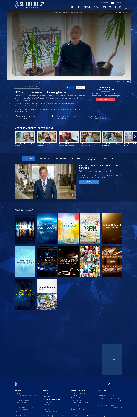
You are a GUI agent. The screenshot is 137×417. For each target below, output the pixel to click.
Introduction (47, 401)
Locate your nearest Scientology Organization (29, 117)
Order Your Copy (105, 99)
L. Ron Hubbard (102, 394)
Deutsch (35, 415)
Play (89, 182)
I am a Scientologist (22, 408)
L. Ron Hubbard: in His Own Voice (26, 394)
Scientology (101, 392)
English (18, 415)
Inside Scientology (22, 397)
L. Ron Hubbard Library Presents (26, 406)
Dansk (26, 415)
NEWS (104, 7)
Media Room (47, 406)
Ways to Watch (48, 403)
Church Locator (115, 394)
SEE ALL (112, 360)
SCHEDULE (87, 7)
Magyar (103, 415)
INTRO (73, 7)
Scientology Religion (116, 399)
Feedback (46, 408)
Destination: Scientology (23, 399)
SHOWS (96, 7)
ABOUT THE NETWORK (51, 398)
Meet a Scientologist (22, 401)
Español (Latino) (61, 415)
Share (70, 88)
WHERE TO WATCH (77, 389)
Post (80, 88)
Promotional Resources (50, 410)
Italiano (111, 415)
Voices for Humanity (22, 404)
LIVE (79, 7)
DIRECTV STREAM (77, 394)
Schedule (46, 392)
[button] (135, 136)
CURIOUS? (46, 395)
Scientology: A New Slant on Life (26, 106)
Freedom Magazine (103, 409)
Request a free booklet (65, 117)
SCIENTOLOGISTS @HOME (27, 86)
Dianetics (100, 397)
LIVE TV (45, 389)
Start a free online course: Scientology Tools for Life (98, 117)
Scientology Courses (116, 392)
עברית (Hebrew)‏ (92, 415)
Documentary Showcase (24, 411)
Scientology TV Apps (78, 404)
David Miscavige (102, 404)
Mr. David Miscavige (87, 177)
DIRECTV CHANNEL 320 (79, 392)
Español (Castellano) (77, 415)
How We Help (115, 397)
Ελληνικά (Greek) (47, 415)
